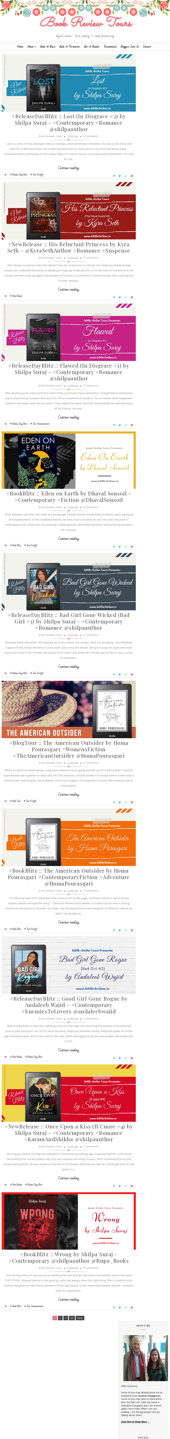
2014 (127, 637)
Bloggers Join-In (130, 55)
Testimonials (110, 55)
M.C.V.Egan (126, 364)
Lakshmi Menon (129, 356)
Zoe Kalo (126, 442)
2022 (127, 605)
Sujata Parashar (129, 434)
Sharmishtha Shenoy (132, 420)
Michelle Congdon (130, 375)
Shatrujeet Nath (130, 422)
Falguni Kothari (129, 322)
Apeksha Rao (128, 275)
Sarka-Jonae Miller (130, 417)
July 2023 (132, 586)
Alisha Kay (126, 258)
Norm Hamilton (129, 383)
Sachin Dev (127, 403)
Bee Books (127, 284)
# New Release (16, 319)
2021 (127, 609)
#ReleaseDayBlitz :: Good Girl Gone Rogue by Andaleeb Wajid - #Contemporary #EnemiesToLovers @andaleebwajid (57, 1078)
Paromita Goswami (131, 386)
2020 (127, 613)
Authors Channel (130, 281)
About (30, 55)
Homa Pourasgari (130, 334)
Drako (124, 306)
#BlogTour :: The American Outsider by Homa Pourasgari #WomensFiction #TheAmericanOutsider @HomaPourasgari (57, 807)
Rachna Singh (128, 389)
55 (60, 1415)
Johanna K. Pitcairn (131, 345)
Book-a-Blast (47, 55)
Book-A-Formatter (69, 55)
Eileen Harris (127, 309)
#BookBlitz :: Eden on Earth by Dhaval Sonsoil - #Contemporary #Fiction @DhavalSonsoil (57, 533)
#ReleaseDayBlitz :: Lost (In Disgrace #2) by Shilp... (146, 581)
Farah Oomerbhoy (131, 325)
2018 (127, 621)
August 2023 (135, 575)
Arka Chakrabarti (130, 278)
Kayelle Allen (127, 350)
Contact (147, 55)
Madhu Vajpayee (130, 367)
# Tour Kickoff (36, 187)
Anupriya (125, 272)
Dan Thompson (129, 300)
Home (20, 55)
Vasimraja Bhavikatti (132, 436)
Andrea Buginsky (130, 264)
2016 (127, 629)
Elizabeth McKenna (131, 311)
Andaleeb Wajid (129, 261)
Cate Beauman (129, 289)
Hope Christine (129, 336)
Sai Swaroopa (128, 406)
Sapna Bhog (127, 408)
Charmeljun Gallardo (132, 292)
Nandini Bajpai (129, 381)
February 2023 (135, 597)
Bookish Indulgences (149, 137)
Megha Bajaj (128, 372)
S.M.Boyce (126, 400)
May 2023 (133, 590)
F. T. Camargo (128, 320)
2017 (127, 625)
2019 (127, 617)
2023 (127, 572)
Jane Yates (126, 339)
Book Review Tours (94, 1433)
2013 (127, 641)
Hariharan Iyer (128, 331)
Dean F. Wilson (129, 303)
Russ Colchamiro (130, 397)
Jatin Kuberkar (128, 342)
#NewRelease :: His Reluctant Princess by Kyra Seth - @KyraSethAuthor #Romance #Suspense (57, 268)
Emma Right (127, 314)
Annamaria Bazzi (130, 270)
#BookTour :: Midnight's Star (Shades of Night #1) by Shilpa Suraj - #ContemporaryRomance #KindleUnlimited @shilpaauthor (143, 486)
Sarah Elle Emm (129, 414)
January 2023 (135, 601)
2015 (127, 633)
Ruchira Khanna (129, 395)
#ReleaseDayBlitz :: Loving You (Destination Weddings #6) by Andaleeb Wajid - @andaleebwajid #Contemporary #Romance (142, 547)
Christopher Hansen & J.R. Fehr (137, 297)
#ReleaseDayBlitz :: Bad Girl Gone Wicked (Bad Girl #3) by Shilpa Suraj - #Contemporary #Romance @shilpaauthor (57, 668)
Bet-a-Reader (92, 55)
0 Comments (79, 148)
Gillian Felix (127, 328)
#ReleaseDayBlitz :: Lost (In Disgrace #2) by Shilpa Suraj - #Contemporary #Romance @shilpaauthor (57, 135)
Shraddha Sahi (128, 428)
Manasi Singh (128, 370)
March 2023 (134, 593)
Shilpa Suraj (127, 425)
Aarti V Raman (128, 253)
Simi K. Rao (127, 431)
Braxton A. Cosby (130, 286)
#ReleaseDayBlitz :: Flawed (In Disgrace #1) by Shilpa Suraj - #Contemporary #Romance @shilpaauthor (57, 400)
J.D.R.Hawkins (128, 250)
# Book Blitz (15, 584)
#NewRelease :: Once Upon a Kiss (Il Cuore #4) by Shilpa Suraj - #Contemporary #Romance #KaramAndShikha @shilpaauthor (57, 1216)
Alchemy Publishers (131, 256)
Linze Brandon (129, 361)
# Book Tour (15, 861)
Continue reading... (57, 181)
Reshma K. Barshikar (132, 392)
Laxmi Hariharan (130, 358)
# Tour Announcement (39, 452)
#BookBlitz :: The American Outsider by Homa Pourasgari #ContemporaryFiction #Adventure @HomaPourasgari (57, 942)
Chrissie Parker (129, 295)
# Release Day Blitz (18, 187)
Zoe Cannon (127, 439)
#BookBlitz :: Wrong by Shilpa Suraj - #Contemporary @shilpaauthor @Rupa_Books (57, 1352)
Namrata (126, 378)
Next (68, 1415)
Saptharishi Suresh (131, 411)
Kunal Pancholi (129, 353)
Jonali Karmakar (129, 347)
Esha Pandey (128, 317)
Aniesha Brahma (130, 267)
